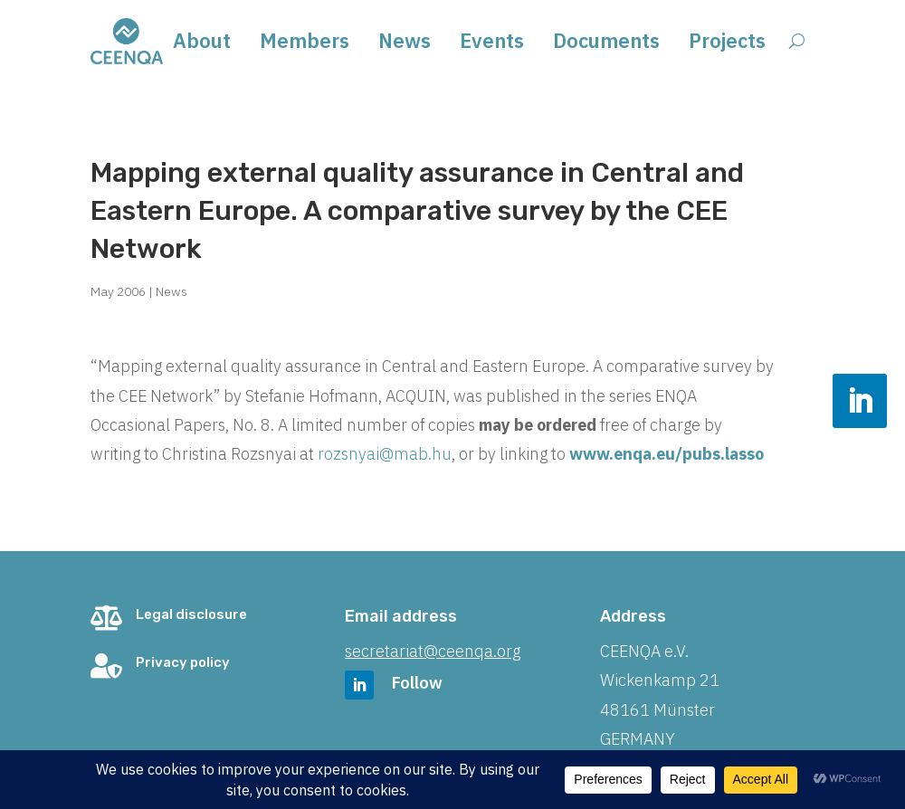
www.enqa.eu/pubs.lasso (665, 453)
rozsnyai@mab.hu (385, 453)
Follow (417, 682)
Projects (727, 43)
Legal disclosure (191, 614)
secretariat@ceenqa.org (432, 651)
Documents (606, 43)
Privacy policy (183, 662)
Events (492, 43)
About (202, 43)
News (404, 43)
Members (304, 43)
